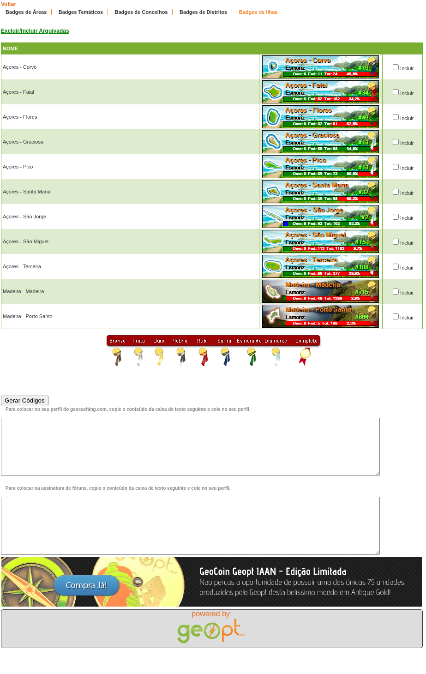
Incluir (407, 68)
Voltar (8, 4)
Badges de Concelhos (141, 12)
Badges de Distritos (203, 12)
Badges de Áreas (26, 12)
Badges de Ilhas (258, 12)
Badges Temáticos (81, 12)
